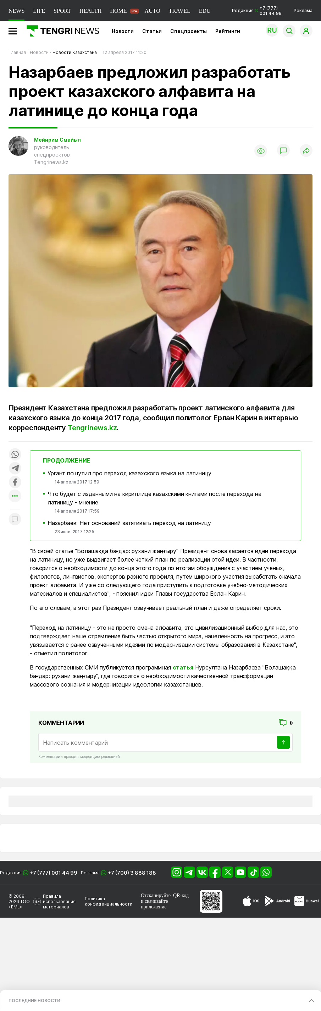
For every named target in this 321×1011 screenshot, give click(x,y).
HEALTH (90, 11)
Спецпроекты (188, 31)
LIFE (39, 11)
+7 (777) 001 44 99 (53, 873)
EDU (205, 11)
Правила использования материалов (59, 901)
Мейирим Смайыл (57, 140)
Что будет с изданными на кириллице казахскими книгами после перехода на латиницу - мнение (154, 498)
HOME (118, 11)
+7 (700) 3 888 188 (132, 873)
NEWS (16, 11)
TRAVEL (179, 11)
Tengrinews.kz (92, 427)
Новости (123, 31)
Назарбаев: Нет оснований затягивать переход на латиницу (129, 522)
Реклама (303, 10)
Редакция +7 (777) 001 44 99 (257, 10)
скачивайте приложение (154, 903)
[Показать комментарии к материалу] (15, 520)
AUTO (152, 11)
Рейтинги (227, 31)
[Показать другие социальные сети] (15, 496)
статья (183, 667)
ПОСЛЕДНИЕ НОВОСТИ (34, 1000)
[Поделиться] (306, 151)
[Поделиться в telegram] (15, 469)
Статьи (152, 31)
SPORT (62, 11)
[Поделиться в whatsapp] (15, 455)
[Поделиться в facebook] (15, 483)
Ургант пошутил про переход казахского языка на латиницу (129, 473)
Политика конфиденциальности (108, 901)
